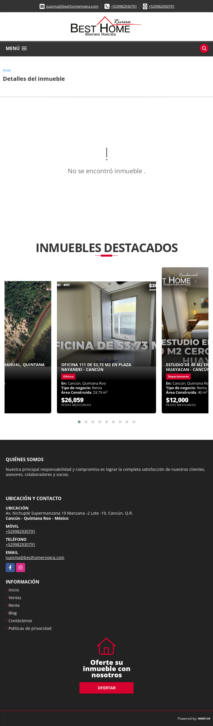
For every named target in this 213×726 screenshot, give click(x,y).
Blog (13, 613)
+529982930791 (124, 6)
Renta (14, 605)
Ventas (15, 597)
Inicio (7, 70)
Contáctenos (20, 620)
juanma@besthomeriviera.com (72, 6)
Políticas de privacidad (30, 628)
